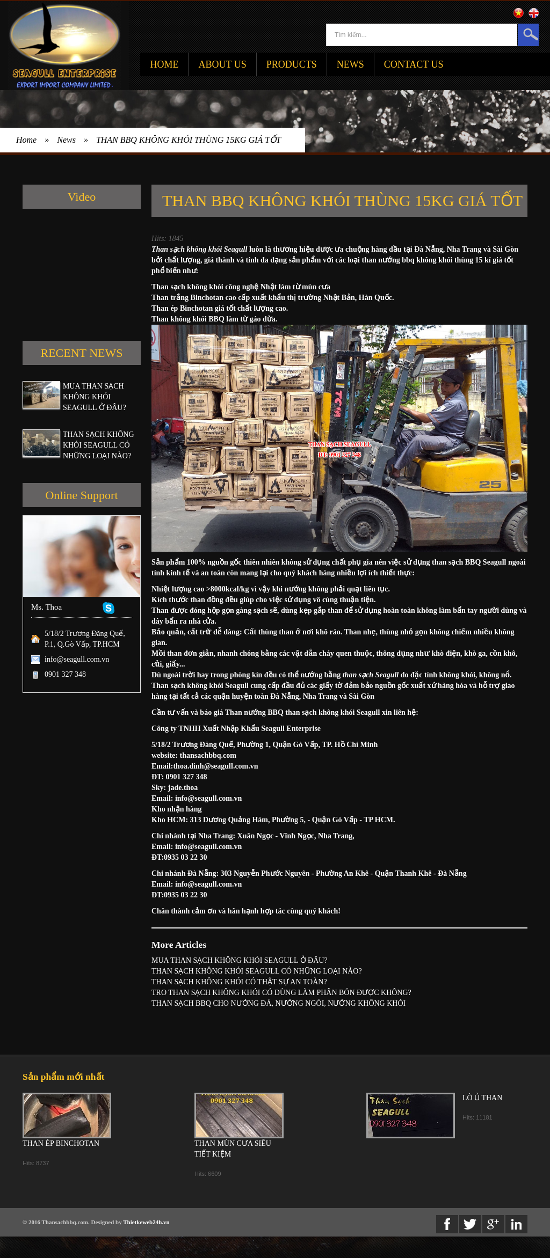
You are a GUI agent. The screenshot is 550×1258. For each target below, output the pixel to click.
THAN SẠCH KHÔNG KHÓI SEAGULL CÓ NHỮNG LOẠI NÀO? (98, 445)
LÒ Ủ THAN (482, 1098)
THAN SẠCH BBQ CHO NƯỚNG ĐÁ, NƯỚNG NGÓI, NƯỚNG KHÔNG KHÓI (278, 1003)
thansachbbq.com (208, 755)
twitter (470, 1224)
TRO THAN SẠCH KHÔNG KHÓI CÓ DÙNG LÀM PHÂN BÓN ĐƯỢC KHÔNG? (281, 993)
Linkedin (516, 1224)
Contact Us (414, 64)
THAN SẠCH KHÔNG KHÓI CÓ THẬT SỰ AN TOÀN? (239, 982)
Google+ (493, 1224)
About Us (222, 64)
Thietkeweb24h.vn (146, 1222)
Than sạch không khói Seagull (199, 249)
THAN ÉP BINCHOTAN (61, 1143)
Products (291, 64)
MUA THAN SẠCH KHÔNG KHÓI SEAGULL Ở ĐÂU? (94, 397)
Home (164, 64)
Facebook (447, 1224)
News (350, 64)
